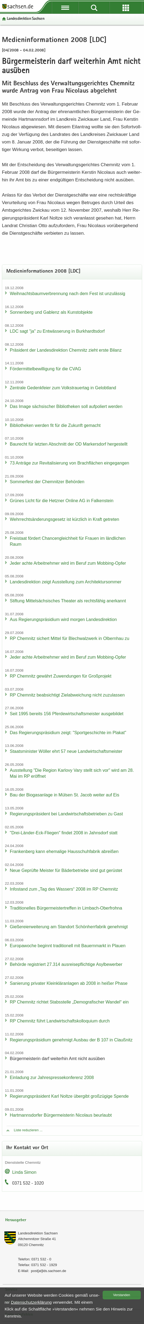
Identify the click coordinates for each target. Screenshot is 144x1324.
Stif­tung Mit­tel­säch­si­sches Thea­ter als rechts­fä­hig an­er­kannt (68, 601)
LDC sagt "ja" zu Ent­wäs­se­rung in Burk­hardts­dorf (57, 331)
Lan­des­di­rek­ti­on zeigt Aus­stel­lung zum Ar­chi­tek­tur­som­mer (65, 582)
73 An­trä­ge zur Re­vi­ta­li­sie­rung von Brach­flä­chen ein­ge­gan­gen (69, 463)
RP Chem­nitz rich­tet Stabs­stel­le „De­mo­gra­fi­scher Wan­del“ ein (69, 1002)
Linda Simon (24, 1172)
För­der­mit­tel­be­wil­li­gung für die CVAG (45, 369)
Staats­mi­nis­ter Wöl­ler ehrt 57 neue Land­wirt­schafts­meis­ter (66, 751)
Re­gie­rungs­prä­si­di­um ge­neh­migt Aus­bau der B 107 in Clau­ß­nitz (71, 1040)
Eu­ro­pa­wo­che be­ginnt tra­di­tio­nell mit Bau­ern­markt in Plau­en (67, 945)
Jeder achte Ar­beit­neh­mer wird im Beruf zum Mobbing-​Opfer (68, 563)
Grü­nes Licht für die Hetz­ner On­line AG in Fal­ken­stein (62, 500)
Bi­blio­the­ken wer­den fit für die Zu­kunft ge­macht (55, 425)
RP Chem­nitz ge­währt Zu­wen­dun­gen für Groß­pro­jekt (60, 676)
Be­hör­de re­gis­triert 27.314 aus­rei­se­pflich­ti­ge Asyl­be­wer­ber (66, 964)
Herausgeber (15, 1220)
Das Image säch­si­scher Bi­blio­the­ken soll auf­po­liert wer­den (66, 406)
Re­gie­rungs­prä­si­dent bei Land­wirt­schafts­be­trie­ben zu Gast (66, 814)
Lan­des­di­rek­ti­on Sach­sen (25, 19)
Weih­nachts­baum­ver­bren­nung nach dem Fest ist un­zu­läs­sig (67, 293)
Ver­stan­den (121, 1295)
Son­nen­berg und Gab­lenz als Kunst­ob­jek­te (51, 312)
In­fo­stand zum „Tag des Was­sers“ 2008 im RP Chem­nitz (64, 889)
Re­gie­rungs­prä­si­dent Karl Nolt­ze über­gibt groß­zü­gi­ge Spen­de (69, 1096)
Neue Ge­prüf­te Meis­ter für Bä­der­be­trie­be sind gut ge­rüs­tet (66, 870)
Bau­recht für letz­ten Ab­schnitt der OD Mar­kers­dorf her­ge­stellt (68, 444)
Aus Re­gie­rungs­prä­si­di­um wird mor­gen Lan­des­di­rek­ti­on (63, 619)
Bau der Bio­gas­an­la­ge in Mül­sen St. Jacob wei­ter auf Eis (64, 795)
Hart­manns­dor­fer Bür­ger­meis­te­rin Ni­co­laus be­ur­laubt (61, 1115)
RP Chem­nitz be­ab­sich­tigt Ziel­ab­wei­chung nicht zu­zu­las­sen (67, 695)
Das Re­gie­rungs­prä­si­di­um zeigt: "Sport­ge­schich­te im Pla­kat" (68, 732)
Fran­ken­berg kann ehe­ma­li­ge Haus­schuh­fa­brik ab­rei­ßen (64, 851)
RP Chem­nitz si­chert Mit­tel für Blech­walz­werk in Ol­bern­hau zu (69, 638)
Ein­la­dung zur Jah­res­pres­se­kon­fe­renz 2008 (52, 1077)
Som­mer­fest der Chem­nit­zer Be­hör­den (47, 481)
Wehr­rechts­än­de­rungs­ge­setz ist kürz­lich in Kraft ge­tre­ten (64, 519)
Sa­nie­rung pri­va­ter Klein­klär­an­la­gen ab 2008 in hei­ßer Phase (68, 983)
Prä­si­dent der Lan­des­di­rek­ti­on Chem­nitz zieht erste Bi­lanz (66, 350)
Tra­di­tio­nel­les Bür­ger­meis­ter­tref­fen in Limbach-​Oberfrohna (66, 908)
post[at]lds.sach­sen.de (48, 1271)
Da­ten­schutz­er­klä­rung (31, 1302)
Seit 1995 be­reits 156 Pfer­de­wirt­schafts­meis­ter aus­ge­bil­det (66, 713)
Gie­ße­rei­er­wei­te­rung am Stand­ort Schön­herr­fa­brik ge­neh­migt (69, 926)
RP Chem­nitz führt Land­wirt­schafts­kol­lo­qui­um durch (60, 1021)
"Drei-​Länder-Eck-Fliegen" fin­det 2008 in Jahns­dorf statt (64, 833)
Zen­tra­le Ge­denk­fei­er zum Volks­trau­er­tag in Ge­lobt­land (63, 387)
